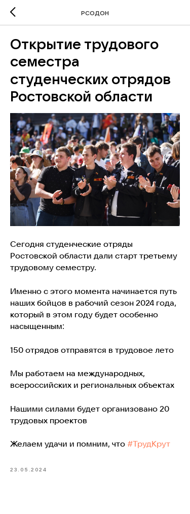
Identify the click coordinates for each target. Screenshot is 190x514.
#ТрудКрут (148, 443)
